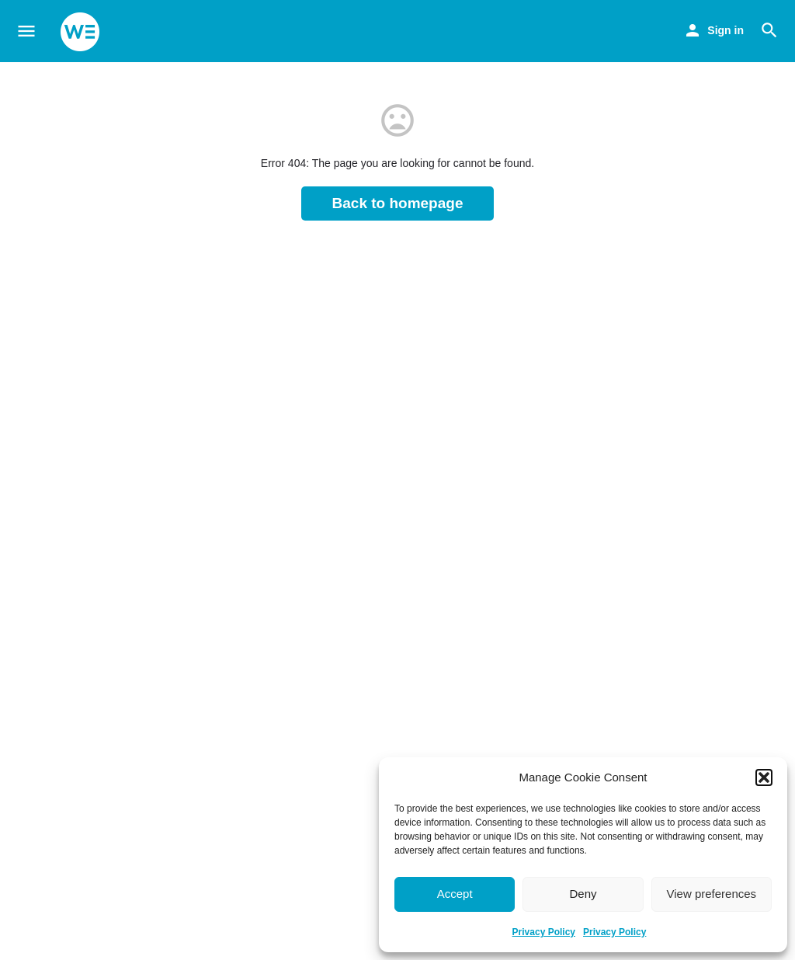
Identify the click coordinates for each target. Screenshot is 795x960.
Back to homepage (397, 203)
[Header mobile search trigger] (769, 30)
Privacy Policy (543, 932)
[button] (764, 777)
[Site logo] (82, 31)
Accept (455, 893)
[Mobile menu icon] (26, 31)
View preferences (712, 893)
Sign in (725, 30)
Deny (582, 893)
